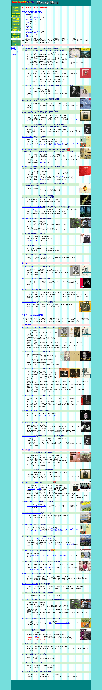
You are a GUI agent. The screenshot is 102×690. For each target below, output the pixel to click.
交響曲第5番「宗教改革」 (35, 569)
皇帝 (50, 623)
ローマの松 (31, 489)
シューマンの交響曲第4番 (57, 144)
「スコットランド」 (41, 415)
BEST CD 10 (14, 52)
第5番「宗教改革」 (64, 555)
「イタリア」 (42, 506)
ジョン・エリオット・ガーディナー (32, 207)
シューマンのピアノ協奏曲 (66, 544)
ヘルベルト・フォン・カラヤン (31, 482)
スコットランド (32, 240)
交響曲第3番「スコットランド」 (62, 143)
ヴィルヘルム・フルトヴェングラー (32, 266)
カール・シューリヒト (28, 218)
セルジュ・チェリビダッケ (29, 278)
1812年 (39, 489)
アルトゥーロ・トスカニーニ (30, 68)
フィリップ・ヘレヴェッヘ (29, 195)
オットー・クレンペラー (29, 99)
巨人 (40, 179)
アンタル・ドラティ (27, 137)
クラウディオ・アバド (28, 149)
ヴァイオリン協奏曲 (39, 144)
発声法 (13, 48)
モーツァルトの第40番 (62, 623)
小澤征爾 (24, 48)
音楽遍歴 (13, 49)
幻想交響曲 (59, 176)
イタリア (42, 162)
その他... (13, 54)
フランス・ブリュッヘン (29, 183)
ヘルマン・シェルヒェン (29, 302)
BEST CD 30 (14, 51)
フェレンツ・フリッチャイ (29, 85)
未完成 (30, 91)
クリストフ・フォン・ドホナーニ (31, 513)
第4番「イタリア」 (52, 555)
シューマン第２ (53, 415)
